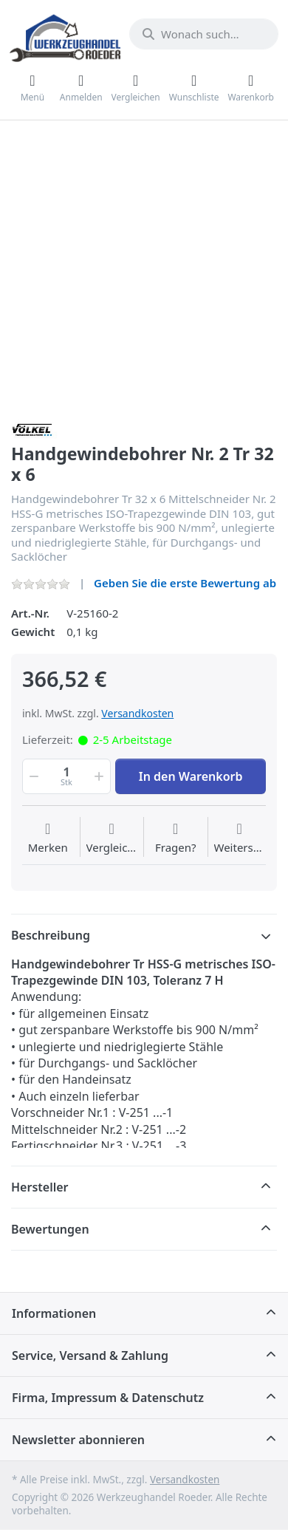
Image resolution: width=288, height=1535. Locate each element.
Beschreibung (50, 935)
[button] (32, 776)
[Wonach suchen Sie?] (203, 33)
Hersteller (40, 1187)
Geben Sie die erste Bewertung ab (185, 582)
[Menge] (66, 776)
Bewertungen (50, 1229)
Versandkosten (137, 713)
